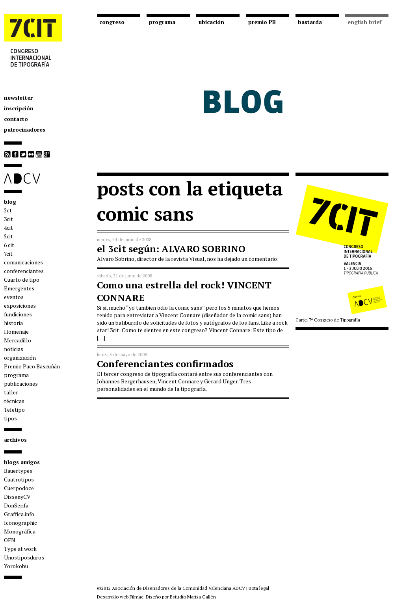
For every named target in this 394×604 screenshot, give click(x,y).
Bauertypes (18, 470)
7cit (8, 253)
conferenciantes (24, 271)
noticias (13, 349)
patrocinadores (24, 129)
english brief (364, 22)
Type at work (20, 548)
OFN (9, 540)
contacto (16, 119)
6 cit (9, 245)
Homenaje (16, 331)
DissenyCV (17, 496)
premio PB (262, 22)
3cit (8, 219)
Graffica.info (19, 514)
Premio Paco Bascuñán (32, 366)
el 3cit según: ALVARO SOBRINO (171, 248)
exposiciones (20, 305)
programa (16, 375)
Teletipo (14, 409)
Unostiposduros (24, 557)
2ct (8, 210)
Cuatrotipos (19, 479)
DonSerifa (16, 505)
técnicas (14, 401)
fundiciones (18, 314)
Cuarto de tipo (21, 279)
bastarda (310, 22)
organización (20, 357)
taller (11, 392)
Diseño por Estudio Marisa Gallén (181, 597)
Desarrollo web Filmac (120, 597)
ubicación (211, 22)
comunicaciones (23, 262)
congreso (112, 22)
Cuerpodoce (19, 488)
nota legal (259, 588)
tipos (10, 418)
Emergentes (19, 288)
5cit (8, 236)
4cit (8, 227)
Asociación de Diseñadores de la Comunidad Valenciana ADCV (178, 588)
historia (13, 323)
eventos (14, 297)
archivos (15, 439)
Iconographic (20, 522)
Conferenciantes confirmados (165, 363)
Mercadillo (17, 340)
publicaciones (21, 383)
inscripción (18, 108)
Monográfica (19, 531)
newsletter (18, 97)
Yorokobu (16, 566)
